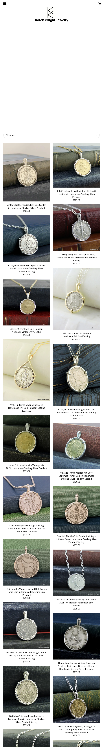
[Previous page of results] (37, 702)
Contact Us (18, 741)
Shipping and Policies (18, 737)
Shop (18, 728)
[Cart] (99, 4)
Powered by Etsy (85, 737)
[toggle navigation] (4, 3)
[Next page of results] (66, 702)
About (18, 732)
